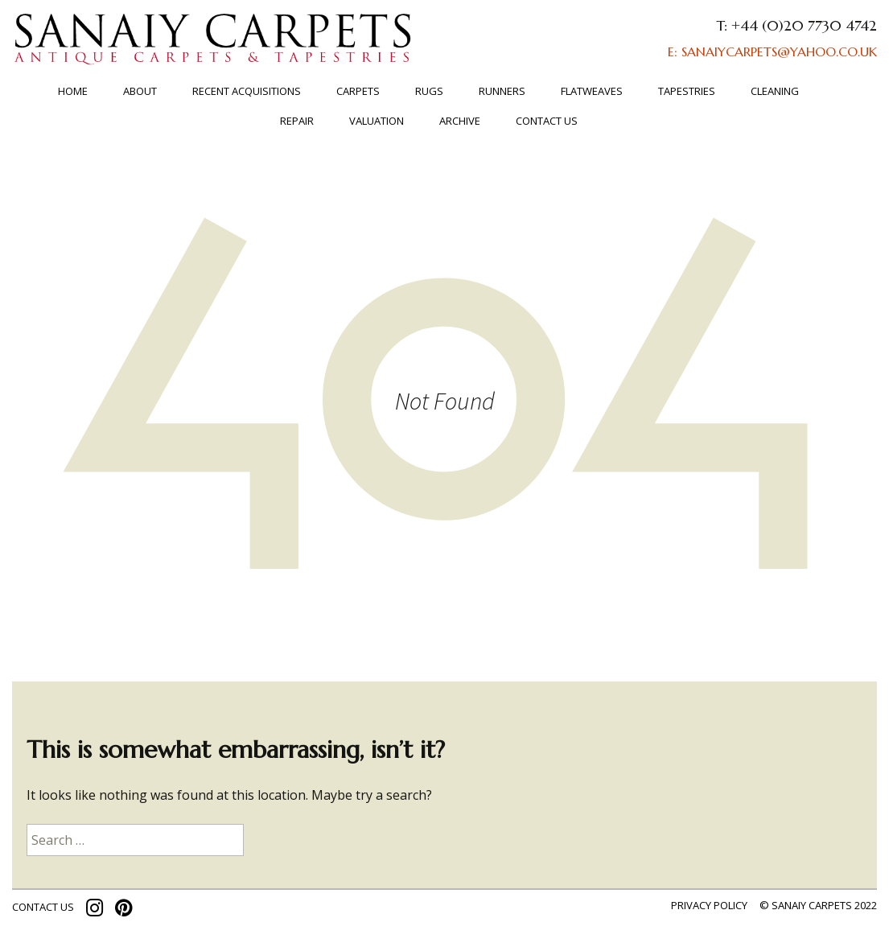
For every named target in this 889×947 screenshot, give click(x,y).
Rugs (429, 91)
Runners (502, 91)
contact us (43, 907)
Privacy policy (709, 905)
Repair (297, 120)
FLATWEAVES (592, 91)
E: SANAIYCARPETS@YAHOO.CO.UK (772, 51)
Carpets (358, 91)
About (140, 91)
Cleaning (775, 91)
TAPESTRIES (686, 91)
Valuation (376, 120)
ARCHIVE (459, 120)
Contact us (547, 120)
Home (73, 91)
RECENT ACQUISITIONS (246, 91)
